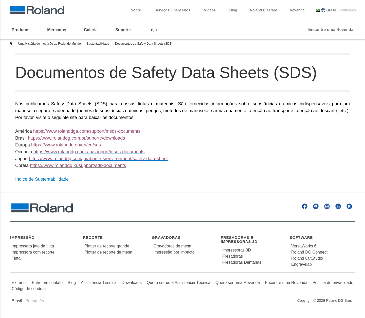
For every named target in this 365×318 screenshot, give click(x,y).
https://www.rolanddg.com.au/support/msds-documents (88, 151)
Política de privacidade (333, 282)
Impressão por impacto (174, 252)
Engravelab (301, 264)
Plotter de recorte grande (106, 246)
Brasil (331, 10)
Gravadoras (166, 237)
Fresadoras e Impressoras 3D (239, 239)
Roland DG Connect (309, 252)
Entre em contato (47, 282)
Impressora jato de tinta (33, 246)
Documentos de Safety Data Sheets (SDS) (144, 43)
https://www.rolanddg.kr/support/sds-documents (78, 165)
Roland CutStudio (307, 258)
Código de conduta (29, 289)
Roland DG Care (263, 10)
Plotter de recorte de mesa (108, 252)
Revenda (299, 10)
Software (301, 237)
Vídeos (212, 10)
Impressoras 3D (236, 250)
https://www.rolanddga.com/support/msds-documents (86, 131)
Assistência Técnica (99, 282)
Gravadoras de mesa (172, 246)
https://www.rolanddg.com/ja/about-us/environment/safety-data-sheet (98, 158)
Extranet (19, 282)
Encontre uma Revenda (330, 29)
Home (10, 43)
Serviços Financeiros (175, 10)
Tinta (16, 258)
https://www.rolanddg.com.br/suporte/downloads (76, 138)
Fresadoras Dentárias (241, 262)
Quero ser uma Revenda (237, 282)
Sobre (138, 10)
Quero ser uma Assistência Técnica (178, 282)
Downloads (132, 282)
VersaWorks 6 (303, 246)
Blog (233, 10)
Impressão (22, 237)
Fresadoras (232, 256)
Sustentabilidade (98, 43)
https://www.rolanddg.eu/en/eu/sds (66, 144)
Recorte (93, 237)
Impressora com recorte (33, 252)
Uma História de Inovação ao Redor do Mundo (49, 43)
